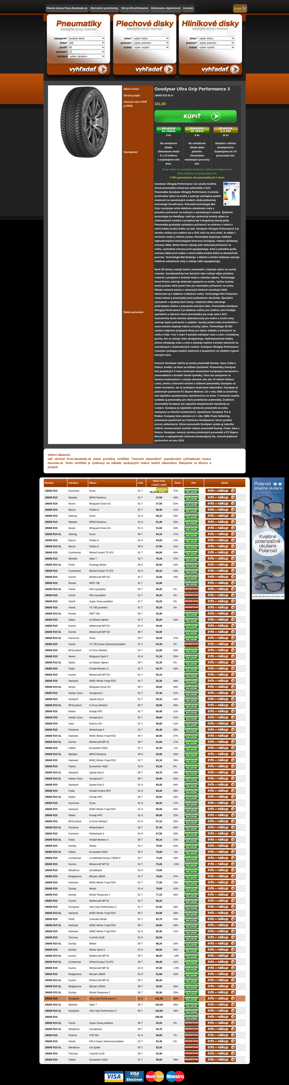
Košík (240, 8)
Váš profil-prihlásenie (134, 8)
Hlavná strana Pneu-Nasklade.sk (67, 8)
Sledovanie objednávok (165, 8)
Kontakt (188, 8)
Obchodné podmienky (104, 8)
